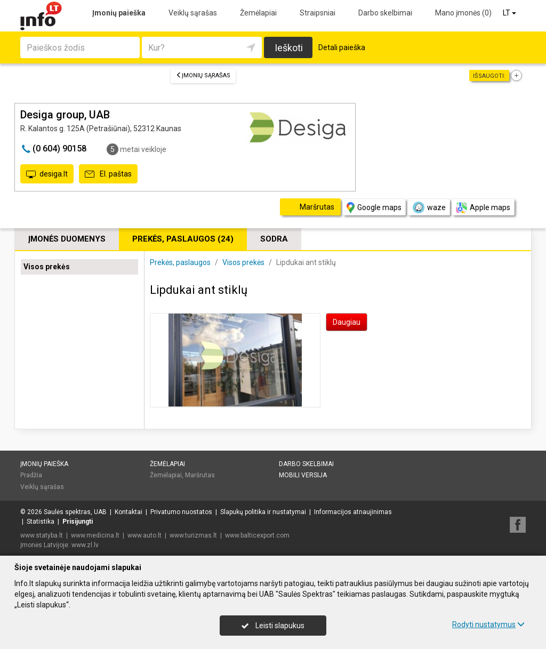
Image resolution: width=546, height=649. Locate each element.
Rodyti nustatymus (488, 624)
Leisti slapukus (273, 625)
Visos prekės (46, 266)
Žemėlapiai (258, 13)
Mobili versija (303, 475)
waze (429, 207)
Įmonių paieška (119, 13)
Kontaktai (128, 512)
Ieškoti (289, 47)
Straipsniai (317, 13)
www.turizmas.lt (193, 535)
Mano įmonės (463, 13)
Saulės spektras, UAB (75, 512)
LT (510, 13)
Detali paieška (341, 47)
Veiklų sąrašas (192, 13)
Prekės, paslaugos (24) (183, 239)
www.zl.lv (85, 545)
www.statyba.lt (41, 535)
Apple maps (483, 207)
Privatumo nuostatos (181, 512)
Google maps (374, 207)
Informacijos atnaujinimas (353, 512)
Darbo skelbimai (385, 13)
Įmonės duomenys (67, 239)
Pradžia (31, 475)
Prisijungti (77, 521)
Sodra (274, 239)
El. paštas (108, 174)
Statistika (40, 521)
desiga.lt (47, 174)
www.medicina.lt (95, 535)
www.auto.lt (144, 535)
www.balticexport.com (257, 535)
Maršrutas (200, 475)
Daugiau (346, 322)
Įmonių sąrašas (203, 75)
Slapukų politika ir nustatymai (263, 512)
